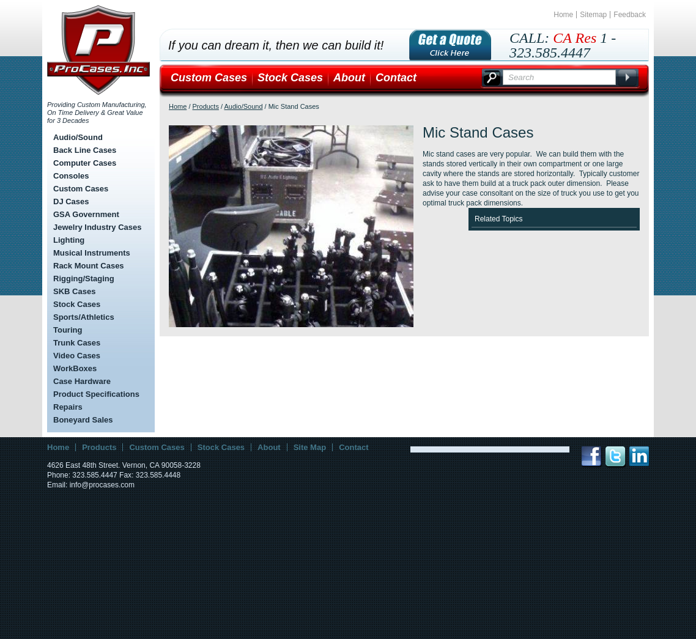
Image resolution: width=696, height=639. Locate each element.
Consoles (71, 175)
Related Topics (499, 219)
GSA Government (86, 214)
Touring (67, 329)
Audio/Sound (78, 137)
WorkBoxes (75, 368)
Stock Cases (76, 304)
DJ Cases (71, 201)
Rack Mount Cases (88, 265)
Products (206, 106)
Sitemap (593, 14)
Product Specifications (96, 394)
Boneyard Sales (83, 419)
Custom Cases (80, 188)
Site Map (310, 447)
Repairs (68, 407)
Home (563, 14)
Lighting (68, 240)
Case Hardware (82, 381)
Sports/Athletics (83, 317)
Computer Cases (84, 163)
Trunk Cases (76, 342)
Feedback (629, 14)
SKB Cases (74, 291)
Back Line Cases (84, 150)
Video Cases (76, 355)
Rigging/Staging (83, 278)
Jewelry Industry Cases (97, 227)
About (349, 78)
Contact (396, 78)
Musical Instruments (91, 252)
